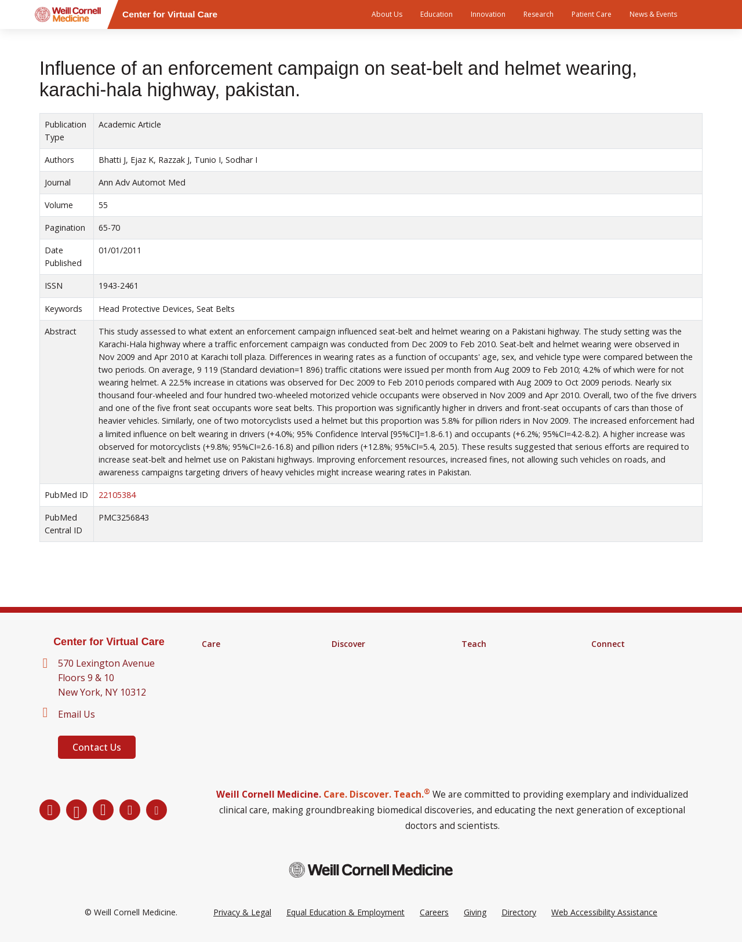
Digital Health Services (243, 689)
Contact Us (96, 747)
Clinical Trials (356, 674)
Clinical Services (231, 674)
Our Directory (616, 674)
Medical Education (495, 659)
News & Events (653, 14)
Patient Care (592, 14)
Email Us (76, 714)
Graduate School (492, 674)
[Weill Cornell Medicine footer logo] (371, 869)
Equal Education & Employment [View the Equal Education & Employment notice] (345, 912)
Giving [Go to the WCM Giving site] (475, 912)
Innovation (488, 14)
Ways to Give (616, 689)
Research (538, 14)
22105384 (117, 494)
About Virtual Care (625, 659)
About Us (387, 14)
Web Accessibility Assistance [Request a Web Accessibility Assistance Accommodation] (604, 912)
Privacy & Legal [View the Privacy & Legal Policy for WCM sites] (242, 912)
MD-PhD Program (495, 689)
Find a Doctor (227, 659)
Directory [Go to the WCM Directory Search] (518, 912)
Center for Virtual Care (109, 642)
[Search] (704, 14)
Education (436, 14)
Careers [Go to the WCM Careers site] (434, 912)
